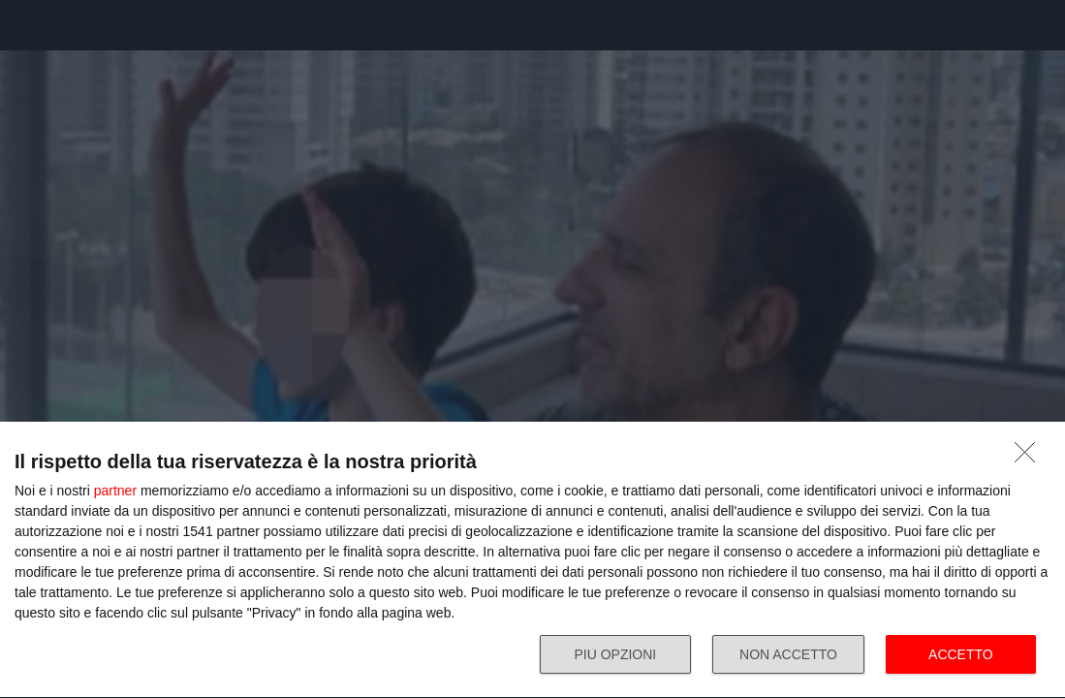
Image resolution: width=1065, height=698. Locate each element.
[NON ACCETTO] (1030, 457)
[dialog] (532, 560)
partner (115, 490)
